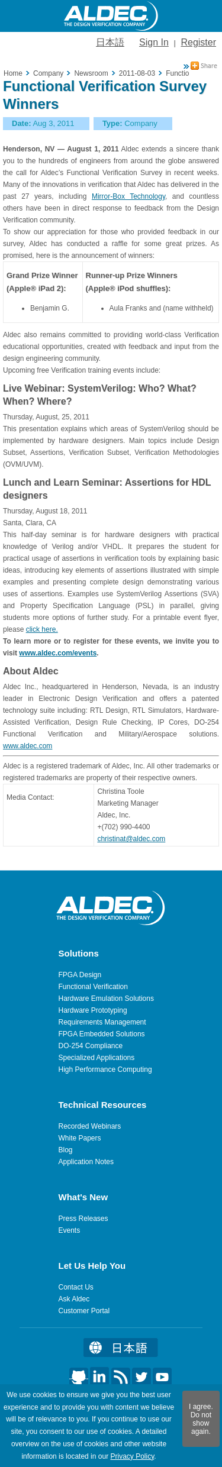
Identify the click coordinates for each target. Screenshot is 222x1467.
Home (13, 73)
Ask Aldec (74, 1299)
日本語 (110, 42)
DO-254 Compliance (91, 1046)
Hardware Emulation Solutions (106, 998)
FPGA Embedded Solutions (102, 1034)
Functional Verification (93, 987)
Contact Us (76, 1287)
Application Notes (86, 1162)
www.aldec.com (27, 746)
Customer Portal (84, 1311)
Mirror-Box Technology (128, 196)
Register (198, 42)
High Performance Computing (105, 1069)
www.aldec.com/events (57, 653)
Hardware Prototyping (93, 1010)
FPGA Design (80, 975)
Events (70, 1230)
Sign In (154, 42)
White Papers (80, 1138)
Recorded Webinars (90, 1126)
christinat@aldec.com (131, 839)
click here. (42, 629)
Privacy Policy (132, 1456)
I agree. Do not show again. (201, 1419)
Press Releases (83, 1218)
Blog (66, 1150)
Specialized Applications (97, 1058)
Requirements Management (102, 1022)
